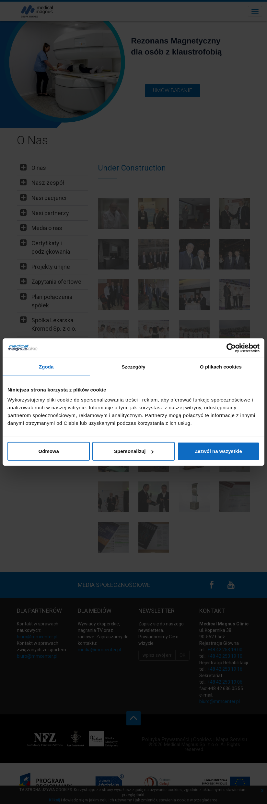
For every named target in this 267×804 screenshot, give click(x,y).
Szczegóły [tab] (133, 366)
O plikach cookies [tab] (221, 366)
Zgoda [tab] (46, 366)
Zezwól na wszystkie (218, 451)
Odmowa (49, 451)
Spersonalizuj (134, 451)
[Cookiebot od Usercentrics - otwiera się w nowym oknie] (231, 348)
